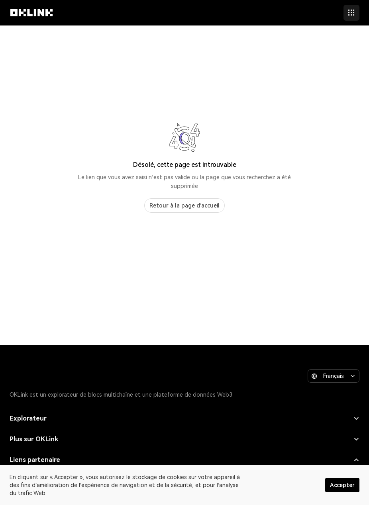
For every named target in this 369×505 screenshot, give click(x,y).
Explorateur (184, 418)
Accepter (342, 485)
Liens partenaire (184, 460)
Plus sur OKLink (184, 439)
